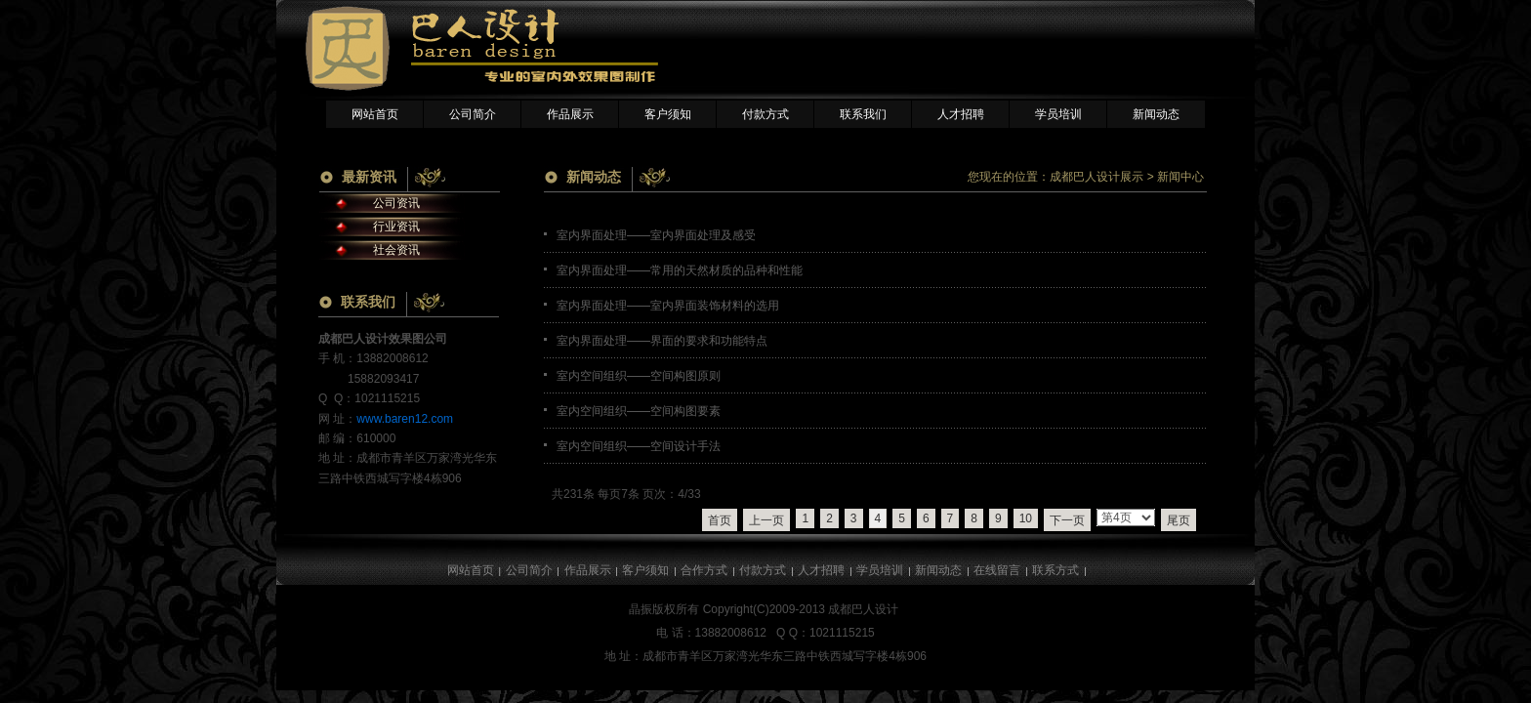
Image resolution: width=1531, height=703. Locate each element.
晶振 (640, 609)
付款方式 (765, 114)
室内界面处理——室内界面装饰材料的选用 (668, 305)
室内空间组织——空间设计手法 (639, 446)
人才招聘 (960, 114)
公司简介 (472, 114)
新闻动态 (1156, 114)
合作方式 (704, 570)
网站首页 (375, 114)
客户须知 (667, 114)
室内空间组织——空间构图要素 (639, 411)
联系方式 (1055, 570)
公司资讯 (396, 203)
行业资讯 (396, 226)
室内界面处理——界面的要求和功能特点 (662, 341)
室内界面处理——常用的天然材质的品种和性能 (680, 270)
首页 (719, 520)
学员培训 (1058, 114)
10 (1025, 518)
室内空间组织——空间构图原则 (639, 376)
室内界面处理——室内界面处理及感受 (656, 235)
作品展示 (570, 114)
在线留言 (996, 570)
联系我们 (863, 114)
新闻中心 (1180, 177)
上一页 (766, 520)
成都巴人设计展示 (1096, 177)
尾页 (1178, 520)
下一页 (1067, 520)
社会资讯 (396, 250)
